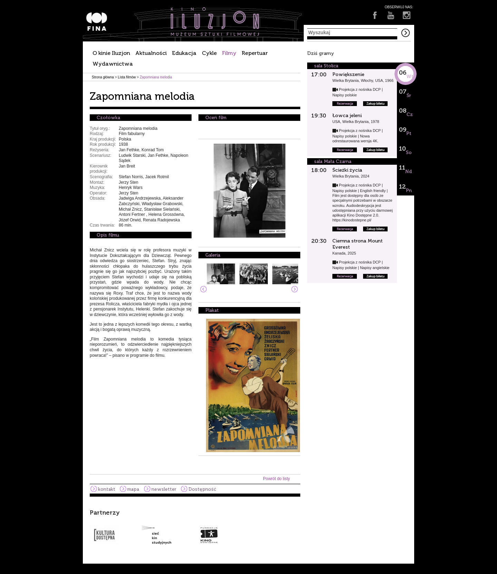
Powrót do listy (276, 478)
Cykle (209, 53)
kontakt (106, 489)
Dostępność (202, 489)
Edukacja (184, 53)
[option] (248, 527)
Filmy (229, 53)
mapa (133, 489)
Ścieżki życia (347, 170)
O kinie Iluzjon (111, 53)
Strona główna (103, 77)
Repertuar (255, 53)
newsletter (164, 489)
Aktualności (151, 53)
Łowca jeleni (347, 115)
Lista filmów (127, 77)
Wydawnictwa (112, 63)
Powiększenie (348, 74)
